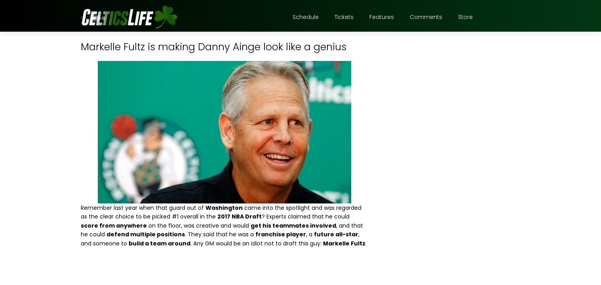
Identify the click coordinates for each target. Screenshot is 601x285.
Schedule (306, 17)
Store (465, 17)
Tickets (344, 17)
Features (381, 17)
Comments (426, 17)
